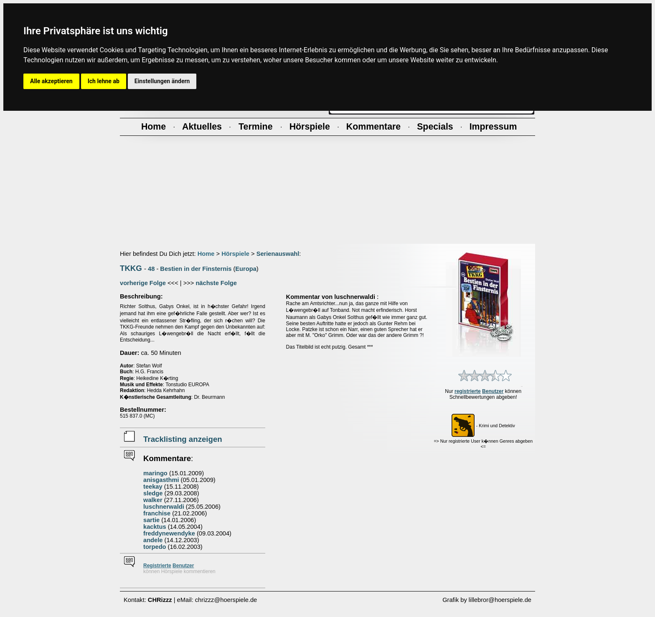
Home (206, 253)
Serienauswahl (278, 253)
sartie (151, 520)
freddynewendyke (169, 533)
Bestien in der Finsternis (195, 268)
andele (152, 540)
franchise (156, 513)
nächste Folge (216, 283)
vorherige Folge (143, 283)
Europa (245, 268)
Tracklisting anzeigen (182, 439)
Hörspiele (235, 253)
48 (151, 268)
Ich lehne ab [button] (103, 81)
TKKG (131, 268)
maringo (155, 473)
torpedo (154, 546)
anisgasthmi (161, 480)
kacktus (154, 526)
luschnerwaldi (163, 506)
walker (152, 500)
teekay (152, 486)
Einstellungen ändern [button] (162, 81)
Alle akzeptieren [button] (51, 81)
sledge (152, 493)
